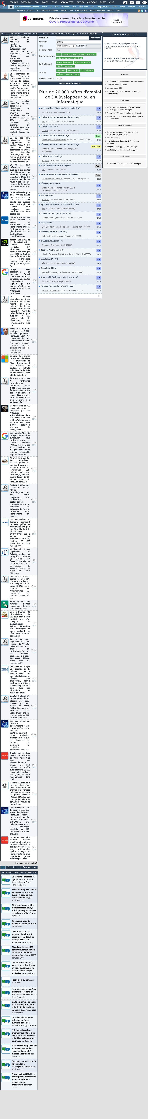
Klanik (44, 254)
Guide (134, 82)
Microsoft (65, 7)
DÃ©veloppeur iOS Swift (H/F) (53, 232)
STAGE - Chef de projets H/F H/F (54, 136)
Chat (54, 2)
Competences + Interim (52, 179)
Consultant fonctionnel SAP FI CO (55, 214)
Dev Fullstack (45, 223)
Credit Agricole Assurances (54, 140)
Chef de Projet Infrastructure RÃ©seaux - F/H (59, 117)
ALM (56, 7)
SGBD (114, 7)
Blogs (45, 2)
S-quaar (45, 161)
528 (33, 586)
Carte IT (110, 10)
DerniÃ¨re (29, 867)
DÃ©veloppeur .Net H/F (50, 184)
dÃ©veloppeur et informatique (122, 132)
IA (51, 7)
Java (74, 7)
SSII (71, 10)
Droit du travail (81, 10)
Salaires (64, 10)
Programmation (103, 7)
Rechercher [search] (95, 38)
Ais (43, 122)
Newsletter (66, 2)
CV (37, 10)
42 (34, 765)
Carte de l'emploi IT (115, 91)
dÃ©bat (141, 82)
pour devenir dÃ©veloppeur (122, 150)
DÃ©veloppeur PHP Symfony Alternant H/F (59, 145)
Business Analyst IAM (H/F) (51, 250)
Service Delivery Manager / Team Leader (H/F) (59, 108)
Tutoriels (26, 2)
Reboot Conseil (49, 236)
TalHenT (45, 200)
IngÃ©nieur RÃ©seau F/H (51, 241)
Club (111, 2)
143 (33, 53)
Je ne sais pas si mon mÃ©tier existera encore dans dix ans (20, 605)
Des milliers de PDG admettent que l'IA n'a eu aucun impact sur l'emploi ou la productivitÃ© (19, 587)
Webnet (45, 149)
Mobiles (131, 7)
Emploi (80, 2)
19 (34, 793)
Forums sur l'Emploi (25, 10)
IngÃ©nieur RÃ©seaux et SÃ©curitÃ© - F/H (59, 205)
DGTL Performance (50, 227)
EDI (92, 7)
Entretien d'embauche (49, 10)
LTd (43, 170)
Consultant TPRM (47, 268)
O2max (45, 131)
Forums (13, 2)
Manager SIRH (46, 195)
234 (33, 117)
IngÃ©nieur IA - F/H (48, 259)
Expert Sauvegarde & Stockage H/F (55, 165)
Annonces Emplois (97, 10)
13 (34, 149)
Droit (103, 2)
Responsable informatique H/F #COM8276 (58, 175)
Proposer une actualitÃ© (26, 863)
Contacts (138, 113)
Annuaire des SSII (114, 88)
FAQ (37, 2)
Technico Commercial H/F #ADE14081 (56, 286)
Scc (43, 112)
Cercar (45, 218)
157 (33, 85)
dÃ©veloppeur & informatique (122, 147)
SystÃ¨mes (142, 7)
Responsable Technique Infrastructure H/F (58, 277)
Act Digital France (49, 272)
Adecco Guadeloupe (51, 291)
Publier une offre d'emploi (70, 83)
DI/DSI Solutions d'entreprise (27, 7)
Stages (118, 10)
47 (34, 679)
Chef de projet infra (48, 126)
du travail (113, 138)
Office (122, 7)
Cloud (44, 7)
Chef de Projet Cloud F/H (51, 156)
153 (33, 650)
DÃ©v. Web (83, 7)
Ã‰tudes (92, 2)
